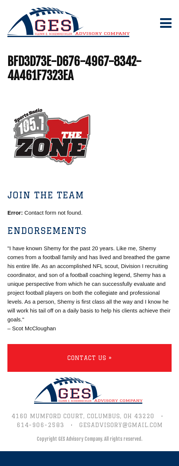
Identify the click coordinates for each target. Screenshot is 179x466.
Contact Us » (89, 358)
